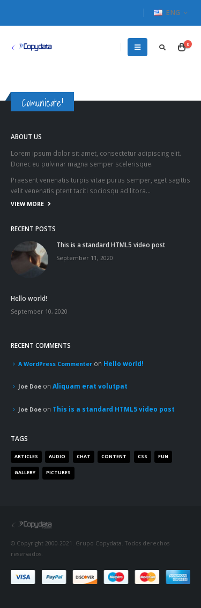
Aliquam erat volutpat (90, 386)
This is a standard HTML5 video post (110, 244)
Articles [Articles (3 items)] (26, 456)
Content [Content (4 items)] (113, 456)
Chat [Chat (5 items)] (84, 456)
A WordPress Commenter (55, 364)
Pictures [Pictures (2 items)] (58, 472)
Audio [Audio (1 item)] (57, 456)
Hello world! (29, 298)
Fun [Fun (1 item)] (163, 456)
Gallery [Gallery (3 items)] (24, 472)
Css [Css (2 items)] (142, 456)
